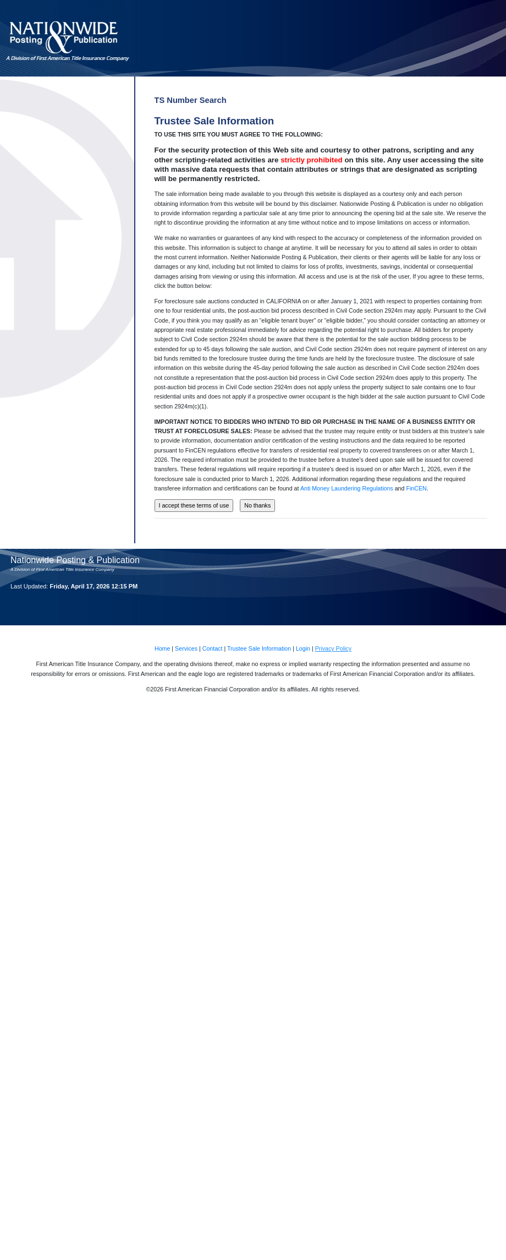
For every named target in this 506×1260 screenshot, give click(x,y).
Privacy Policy (333, 648)
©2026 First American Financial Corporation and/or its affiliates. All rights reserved (252, 689)
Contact (212, 648)
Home (162, 648)
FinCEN (416, 488)
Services (186, 648)
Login (303, 648)
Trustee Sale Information (259, 648)
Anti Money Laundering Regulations (346, 488)
